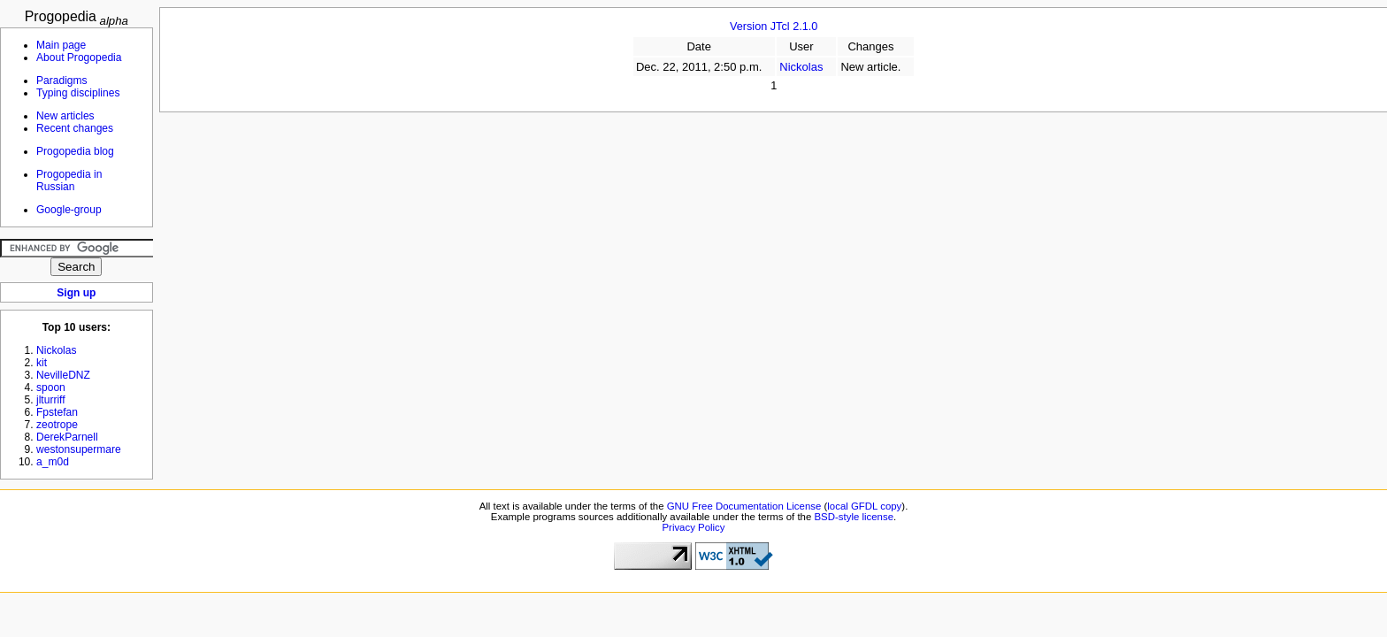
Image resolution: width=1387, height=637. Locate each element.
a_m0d (52, 462)
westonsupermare (78, 449)
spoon (50, 387)
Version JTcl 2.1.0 (773, 26)
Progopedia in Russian (69, 180)
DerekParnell (67, 437)
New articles (65, 116)
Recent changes (74, 128)
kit (41, 363)
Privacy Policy (693, 527)
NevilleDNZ (63, 375)
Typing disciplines (77, 93)
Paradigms (62, 80)
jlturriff (50, 400)
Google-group (69, 209)
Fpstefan (57, 412)
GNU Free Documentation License (744, 506)
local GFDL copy (864, 506)
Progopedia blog (75, 151)
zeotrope (57, 424)
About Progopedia (78, 57)
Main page (61, 45)
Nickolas (801, 66)
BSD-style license (854, 516)
